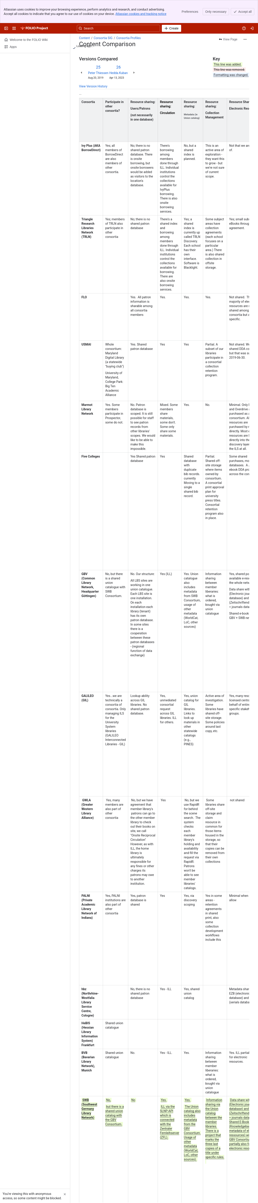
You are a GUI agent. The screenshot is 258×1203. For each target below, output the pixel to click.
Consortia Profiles (128, 15)
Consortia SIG (103, 15)
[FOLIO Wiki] (34, 5)
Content (84, 15)
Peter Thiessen (98, 50)
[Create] (171, 5)
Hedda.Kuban (118, 50)
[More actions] (245, 16)
